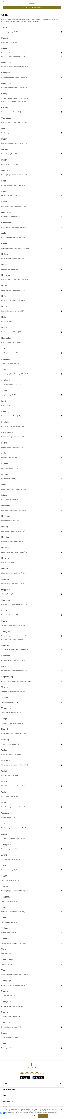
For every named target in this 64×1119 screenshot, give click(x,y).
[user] (4, 2)
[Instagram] (22, 1072)
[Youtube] (32, 1072)
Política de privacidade (9, 1109)
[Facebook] (27, 1072)
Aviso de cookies (7, 1106)
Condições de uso (8, 1101)
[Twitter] (42, 1072)
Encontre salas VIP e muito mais (32, 7)
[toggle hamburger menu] (60, 2)
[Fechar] (61, 1113)
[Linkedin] (37, 1072)
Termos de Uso (7, 1104)
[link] (25, 1077)
